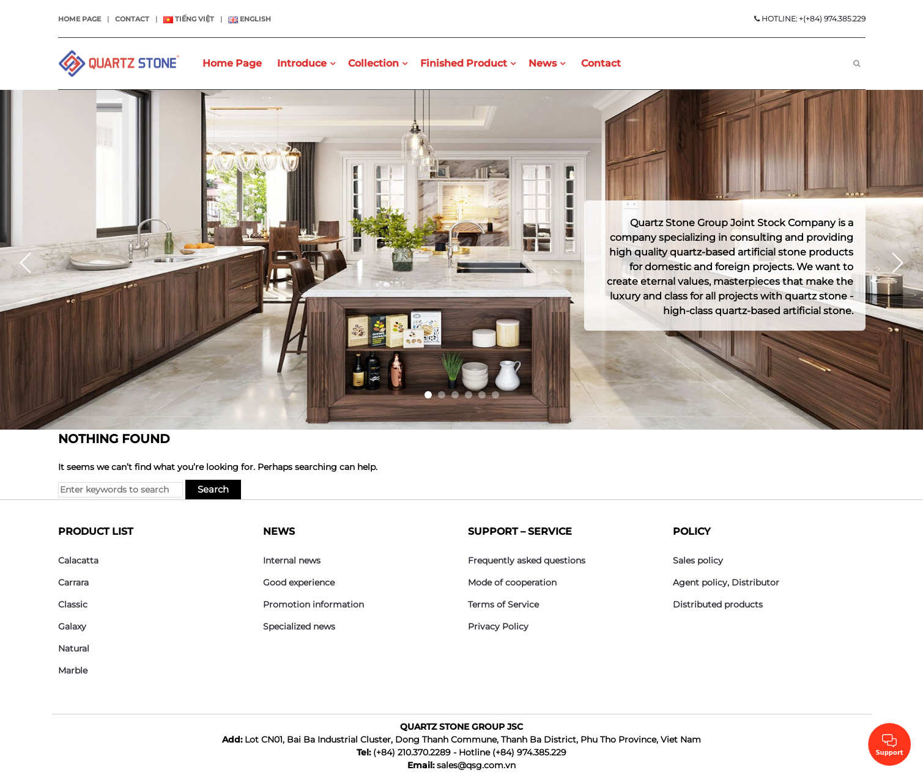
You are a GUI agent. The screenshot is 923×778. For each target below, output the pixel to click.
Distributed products (718, 604)
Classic (72, 604)
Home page (79, 19)
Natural (73, 648)
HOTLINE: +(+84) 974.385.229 (810, 18)
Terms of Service (503, 604)
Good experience (299, 582)
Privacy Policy (498, 626)
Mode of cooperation (512, 582)
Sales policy (698, 560)
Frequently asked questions (526, 560)
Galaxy (72, 626)
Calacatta (78, 560)
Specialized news (299, 626)
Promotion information (313, 604)
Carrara (73, 582)
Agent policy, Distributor (726, 582)
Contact (132, 19)
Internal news (292, 560)
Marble (72, 670)
